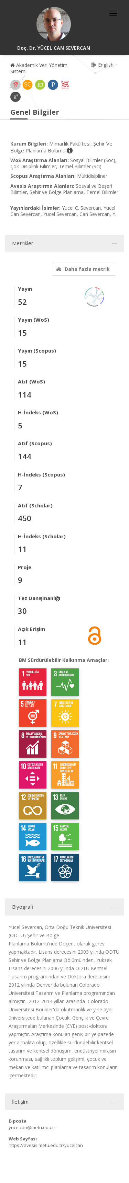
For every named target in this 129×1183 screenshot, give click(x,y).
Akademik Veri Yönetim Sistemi (38, 68)
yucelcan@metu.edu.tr (32, 1127)
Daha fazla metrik (82, 269)
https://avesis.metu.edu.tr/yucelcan (46, 1145)
